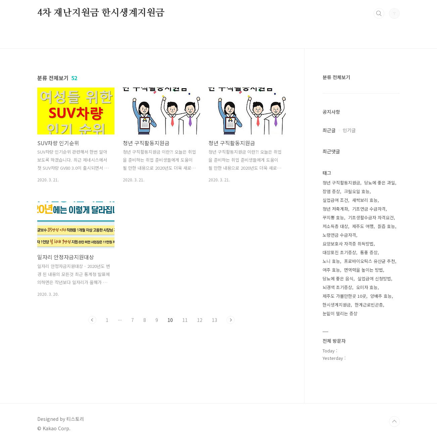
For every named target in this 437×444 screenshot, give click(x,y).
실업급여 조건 (335, 200)
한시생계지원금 (337, 304)
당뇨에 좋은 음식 (338, 278)
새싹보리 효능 (365, 200)
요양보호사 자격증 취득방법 (348, 243)
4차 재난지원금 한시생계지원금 (100, 13)
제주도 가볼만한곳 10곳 (344, 296)
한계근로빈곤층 (369, 304)
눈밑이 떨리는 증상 (340, 313)
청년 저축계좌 (335, 209)
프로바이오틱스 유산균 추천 (369, 261)
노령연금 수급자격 (339, 235)
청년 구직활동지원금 (341, 182)
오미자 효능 (367, 287)
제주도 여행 (363, 226)
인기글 (349, 130)
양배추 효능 (381, 296)
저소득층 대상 (335, 226)
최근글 (329, 130)
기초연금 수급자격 (369, 209)
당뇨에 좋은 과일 (379, 182)
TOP (394, 421)
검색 (379, 13)
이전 (92, 320)
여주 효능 (331, 270)
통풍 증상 (369, 252)
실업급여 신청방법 (374, 278)
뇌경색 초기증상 (337, 287)
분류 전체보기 (336, 77)
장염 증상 (331, 191)
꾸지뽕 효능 (333, 217)
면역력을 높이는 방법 (363, 270)
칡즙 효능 (386, 226)
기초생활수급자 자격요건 (371, 217)
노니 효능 (331, 261)
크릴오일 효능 (357, 191)
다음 (231, 320)
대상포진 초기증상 (339, 252)
